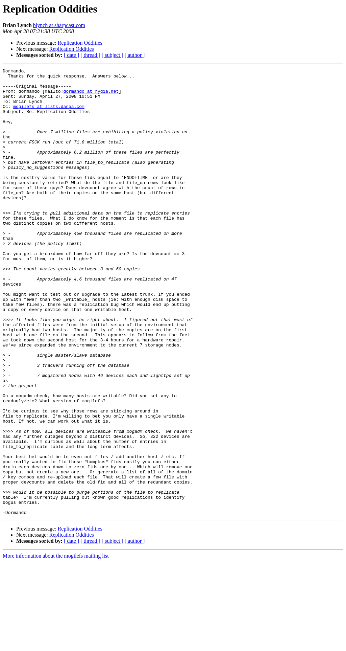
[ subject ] (112, 55)
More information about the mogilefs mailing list (56, 645)
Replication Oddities (80, 43)
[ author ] (135, 55)
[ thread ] (90, 55)
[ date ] (71, 55)
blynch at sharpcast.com (59, 25)
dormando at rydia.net (91, 96)
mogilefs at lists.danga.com (48, 114)
